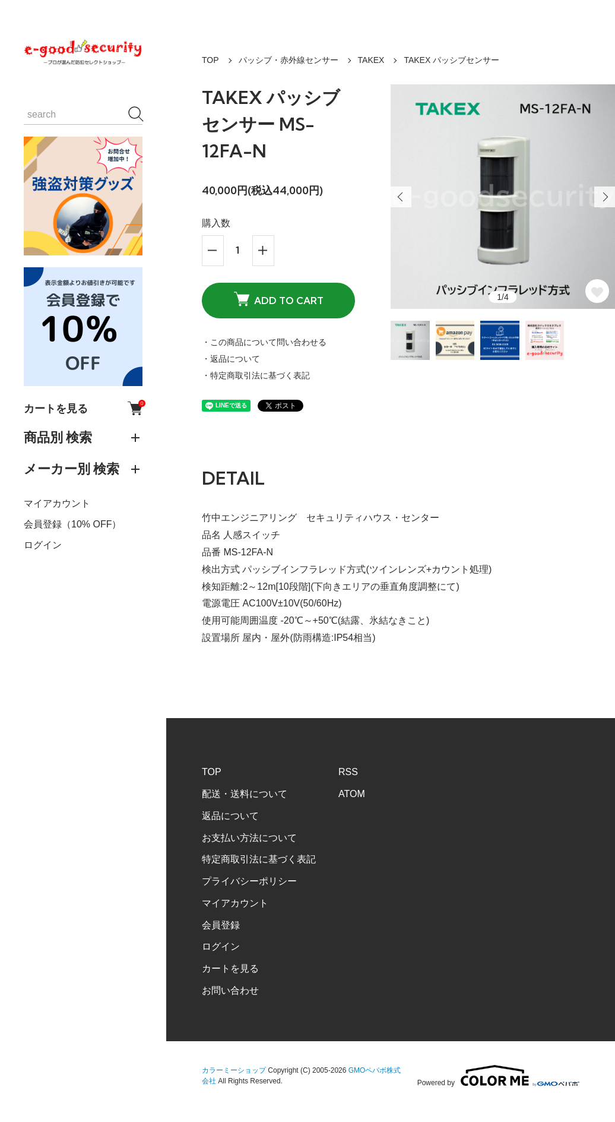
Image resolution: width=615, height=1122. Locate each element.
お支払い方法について (249, 838)
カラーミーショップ (234, 1070)
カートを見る (83, 408)
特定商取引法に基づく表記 (259, 859)
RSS (348, 772)
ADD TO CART (279, 299)
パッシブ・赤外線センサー (288, 60)
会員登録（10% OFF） (72, 524)
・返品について (231, 359)
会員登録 (221, 925)
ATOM (351, 794)
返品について (230, 816)
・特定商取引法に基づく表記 (256, 375)
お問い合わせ (230, 990)
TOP (210, 60)
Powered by (498, 1075)
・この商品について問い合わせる (264, 342)
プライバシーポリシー (249, 881)
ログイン (43, 545)
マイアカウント (57, 503)
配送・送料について (244, 794)
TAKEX (371, 60)
